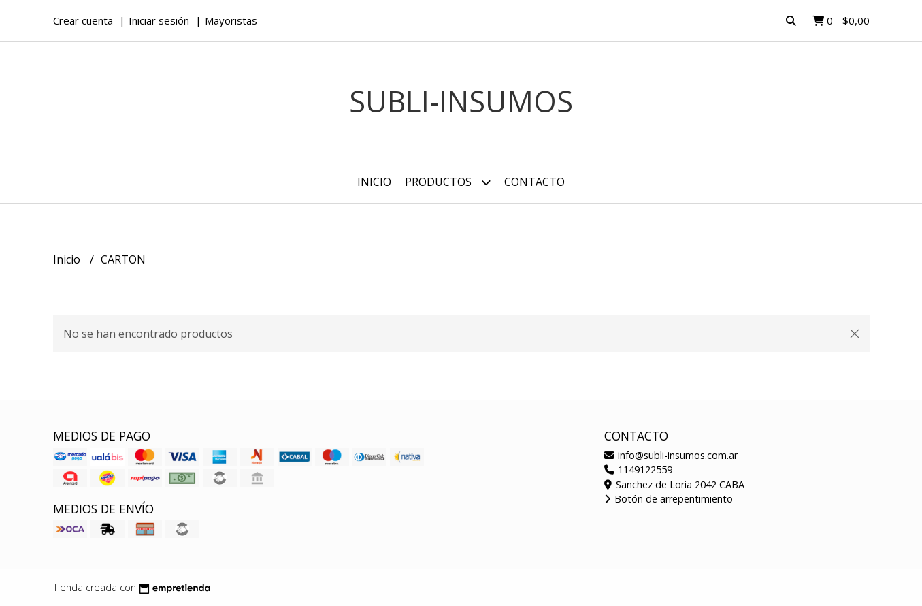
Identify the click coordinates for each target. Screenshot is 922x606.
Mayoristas (231, 20)
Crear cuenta (83, 20)
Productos (448, 182)
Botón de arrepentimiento (668, 498)
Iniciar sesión (159, 20)
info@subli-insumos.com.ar (671, 455)
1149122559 (638, 469)
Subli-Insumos (461, 101)
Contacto (534, 181)
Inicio (374, 181)
